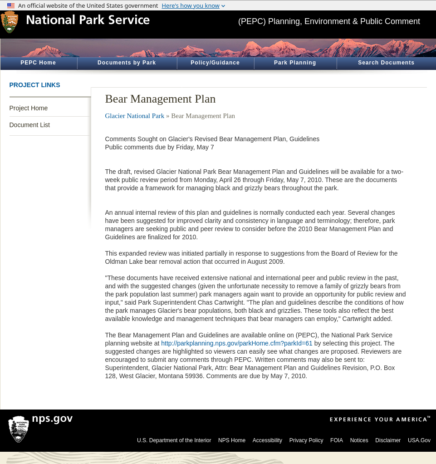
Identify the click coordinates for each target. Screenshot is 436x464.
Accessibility (267, 440)
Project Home (29, 108)
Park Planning (295, 62)
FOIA (336, 440)
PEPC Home (38, 62)
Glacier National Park (135, 115)
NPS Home (231, 440)
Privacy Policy (306, 440)
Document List (30, 124)
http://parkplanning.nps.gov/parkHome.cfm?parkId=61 (236, 343)
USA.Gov (419, 440)
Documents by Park (127, 62)
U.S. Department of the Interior (174, 440)
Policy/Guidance (215, 62)
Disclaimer (388, 440)
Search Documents (386, 62)
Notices (359, 440)
